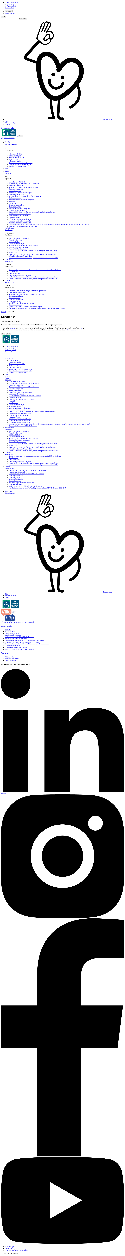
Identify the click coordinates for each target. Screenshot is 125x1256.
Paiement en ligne (10, 123)
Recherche (9, 11)
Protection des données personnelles (16, 1250)
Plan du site (8, 1248)
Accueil (3, 312)
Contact (7, 125)
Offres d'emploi (10, 13)
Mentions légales (10, 1246)
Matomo (12, 328)
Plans (6, 121)
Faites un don (58, 119)
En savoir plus (71, 330)
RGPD (81, 328)
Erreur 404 (7, 312)
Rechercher (8, 491)
